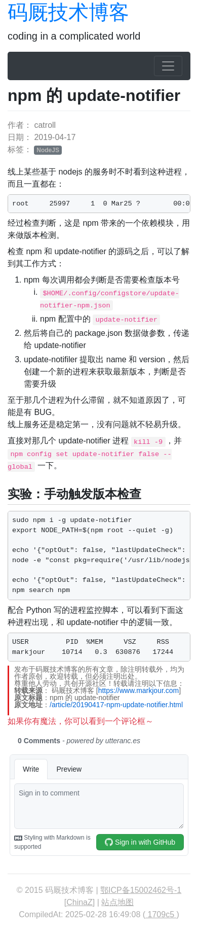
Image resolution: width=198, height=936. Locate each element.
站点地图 (117, 902)
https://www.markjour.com (138, 690)
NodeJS (47, 150)
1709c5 (160, 914)
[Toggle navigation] (168, 66)
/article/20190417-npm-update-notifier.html (116, 705)
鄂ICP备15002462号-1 (140, 890)
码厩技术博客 (68, 12)
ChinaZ (79, 902)
